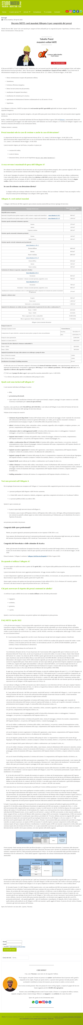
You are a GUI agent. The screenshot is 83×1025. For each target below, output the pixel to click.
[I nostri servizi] (20, 12)
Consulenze (37, 12)
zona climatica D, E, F (54, 218)
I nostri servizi (14, 12)
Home (4, 12)
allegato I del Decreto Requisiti (37, 556)
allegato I (62, 119)
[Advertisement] (15, 924)
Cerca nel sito (7, 958)
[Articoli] (29, 12)
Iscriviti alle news (9, 950)
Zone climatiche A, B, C (32, 273)
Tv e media (47, 12)
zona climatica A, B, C (54, 215)
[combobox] (20, 957)
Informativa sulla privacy (17, 947)
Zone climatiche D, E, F (32, 281)
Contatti (57, 12)
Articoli (26, 12)
